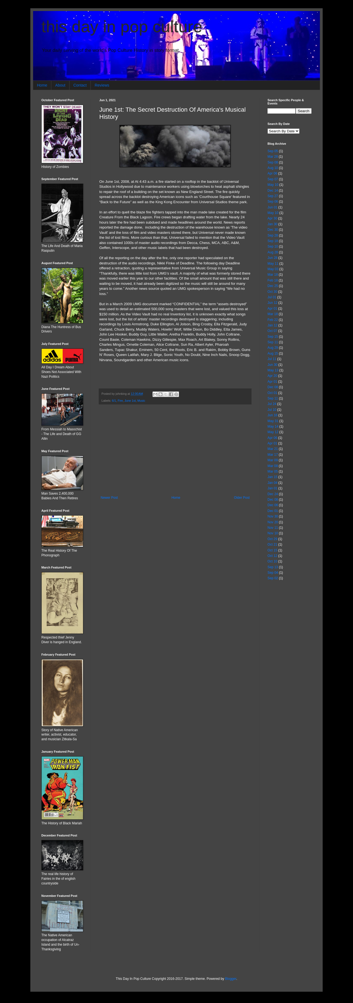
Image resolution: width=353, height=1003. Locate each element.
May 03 (273, 269)
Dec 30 (273, 230)
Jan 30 (272, 224)
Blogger (230, 979)
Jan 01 (272, 488)
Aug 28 (273, 252)
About (60, 85)
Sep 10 (273, 246)
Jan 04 (272, 483)
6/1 (114, 400)
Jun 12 (272, 303)
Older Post (242, 498)
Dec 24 (273, 494)
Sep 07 (273, 179)
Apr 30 (272, 218)
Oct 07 (272, 331)
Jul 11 (272, 359)
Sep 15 (273, 337)
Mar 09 (273, 460)
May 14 (273, 426)
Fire (120, 400)
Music (141, 400)
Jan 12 (272, 325)
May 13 (273, 370)
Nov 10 (273, 533)
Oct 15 (272, 550)
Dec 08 (273, 387)
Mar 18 (273, 275)
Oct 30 (272, 292)
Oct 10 (272, 561)
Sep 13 (273, 567)
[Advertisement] (175, 450)
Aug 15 (273, 353)
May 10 (273, 185)
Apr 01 (272, 308)
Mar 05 (273, 471)
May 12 (273, 432)
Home (42, 85)
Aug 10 (273, 168)
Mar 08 (273, 466)
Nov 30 (273, 516)
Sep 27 (273, 196)
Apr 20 (272, 376)
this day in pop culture (121, 26)
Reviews (102, 85)
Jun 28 (272, 258)
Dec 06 (273, 505)
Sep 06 (273, 201)
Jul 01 (272, 297)
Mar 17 (273, 455)
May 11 (273, 264)
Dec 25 (273, 286)
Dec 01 (273, 511)
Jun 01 (272, 207)
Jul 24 (272, 404)
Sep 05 (273, 151)
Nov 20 (273, 522)
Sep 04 (273, 573)
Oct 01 (272, 393)
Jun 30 (272, 365)
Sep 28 (273, 235)
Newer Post (109, 498)
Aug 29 (273, 348)
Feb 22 (273, 320)
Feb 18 (273, 280)
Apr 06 (272, 173)
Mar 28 (273, 157)
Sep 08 (273, 162)
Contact (80, 85)
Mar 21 (273, 449)
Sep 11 (273, 342)
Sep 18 (273, 241)
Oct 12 (272, 556)
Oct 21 (272, 544)
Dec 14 (273, 190)
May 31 (273, 421)
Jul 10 (272, 410)
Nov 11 (273, 528)
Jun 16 (272, 415)
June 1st (130, 400)
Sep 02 (273, 578)
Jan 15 (272, 477)
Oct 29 (272, 539)
